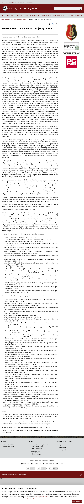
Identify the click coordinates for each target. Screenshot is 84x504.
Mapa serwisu (20, 2)
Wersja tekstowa (29, 2)
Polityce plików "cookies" (42, 496)
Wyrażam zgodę (77, 501)
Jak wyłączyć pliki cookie (34, 498)
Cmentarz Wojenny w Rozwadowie (27, 40)
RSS (2, 2)
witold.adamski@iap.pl (8, 472)
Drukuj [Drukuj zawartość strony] (51, 49)
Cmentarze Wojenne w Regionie (53, 40)
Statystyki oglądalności (65, 475)
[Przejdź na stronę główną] (2, 40)
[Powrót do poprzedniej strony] (56, 49)
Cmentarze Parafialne (74, 40)
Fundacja (9, 40)
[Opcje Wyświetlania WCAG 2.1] (80, 8)
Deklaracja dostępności (10, 2)
